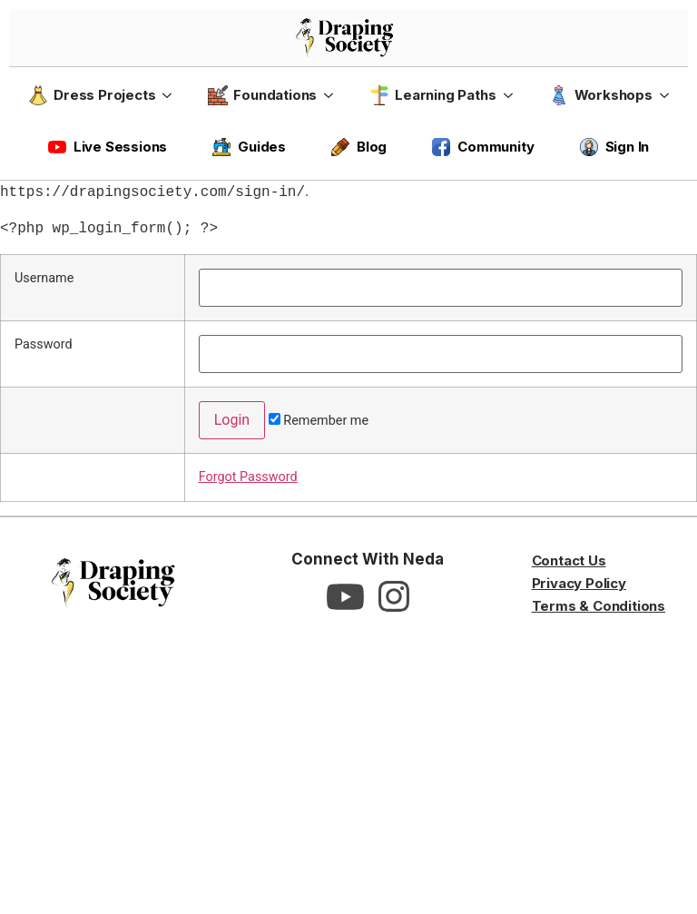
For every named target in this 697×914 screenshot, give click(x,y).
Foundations (262, 95)
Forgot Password (248, 477)
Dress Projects (91, 95)
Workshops (601, 95)
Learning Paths (432, 95)
